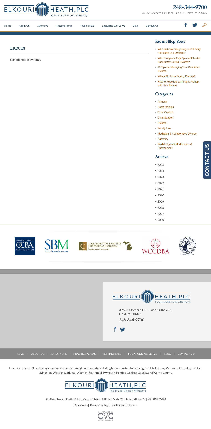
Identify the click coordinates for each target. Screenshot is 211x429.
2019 (159, 201)
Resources (81, 405)
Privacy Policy (99, 405)
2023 (159, 177)
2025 (159, 164)
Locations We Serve (113, 25)
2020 (159, 195)
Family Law (164, 128)
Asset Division (166, 107)
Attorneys (42, 25)
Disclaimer (117, 405)
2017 (159, 213)
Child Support (165, 117)
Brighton (71, 372)
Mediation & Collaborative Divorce (177, 133)
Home (7, 25)
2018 (159, 207)
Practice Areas (64, 25)
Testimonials (87, 25)
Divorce (162, 123)
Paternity (163, 139)
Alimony (162, 101)
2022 (159, 183)
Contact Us (152, 25)
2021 (159, 189)
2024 (159, 170)
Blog (135, 25)
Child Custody (166, 112)
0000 (159, 220)
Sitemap (132, 405)
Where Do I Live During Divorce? (176, 76)
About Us (24, 25)
